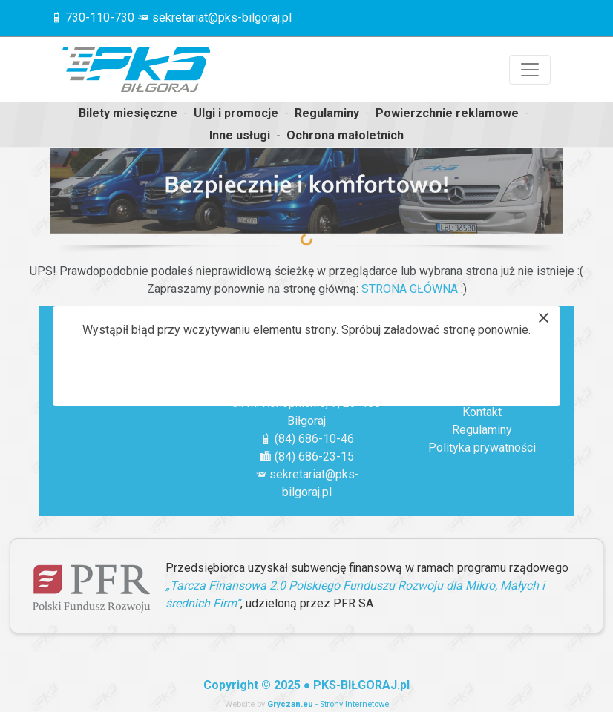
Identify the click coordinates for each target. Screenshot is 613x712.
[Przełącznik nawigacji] (530, 70)
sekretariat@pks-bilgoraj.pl (222, 17)
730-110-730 (99, 17)
